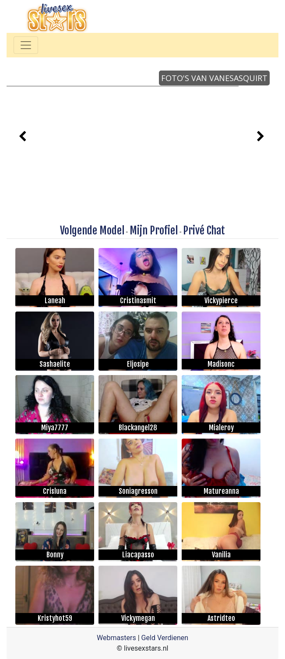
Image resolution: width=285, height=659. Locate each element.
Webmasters (116, 638)
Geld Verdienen (164, 638)
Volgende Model (92, 230)
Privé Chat (204, 230)
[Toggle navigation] (26, 45)
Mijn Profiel (154, 230)
